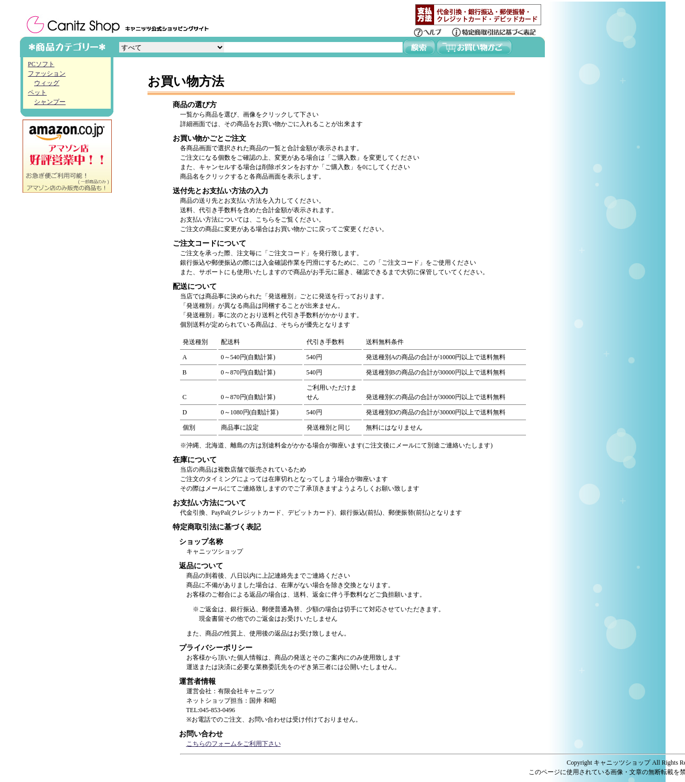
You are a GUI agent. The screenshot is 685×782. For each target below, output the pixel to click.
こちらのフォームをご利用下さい (233, 743)
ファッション (47, 73)
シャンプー (50, 102)
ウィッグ (46, 83)
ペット (37, 92)
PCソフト (41, 64)
